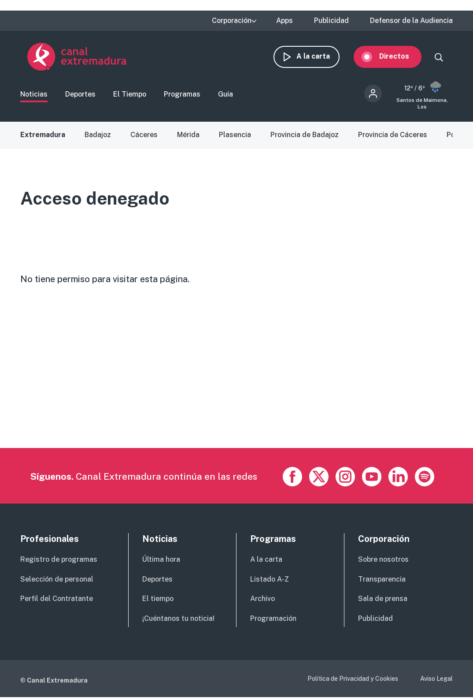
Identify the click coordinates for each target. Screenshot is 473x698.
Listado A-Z (269, 579)
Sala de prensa (382, 599)
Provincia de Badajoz (304, 135)
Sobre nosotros (383, 560)
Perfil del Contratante (56, 599)
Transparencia (382, 579)
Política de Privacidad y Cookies (352, 679)
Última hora (161, 560)
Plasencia (235, 135)
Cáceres (144, 135)
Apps (284, 20)
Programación (273, 619)
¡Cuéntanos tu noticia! (178, 619)
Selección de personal (56, 579)
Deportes (80, 95)
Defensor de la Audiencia (411, 20)
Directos (401, 56)
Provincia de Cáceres (392, 135)
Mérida (188, 135)
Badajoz (98, 135)
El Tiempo (129, 95)
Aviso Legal (436, 679)
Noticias (34, 95)
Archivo (262, 599)
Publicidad (331, 20)
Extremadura (42, 135)
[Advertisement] (235, 387)
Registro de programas (58, 560)
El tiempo (158, 599)
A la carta (320, 56)
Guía (225, 95)
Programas (182, 95)
